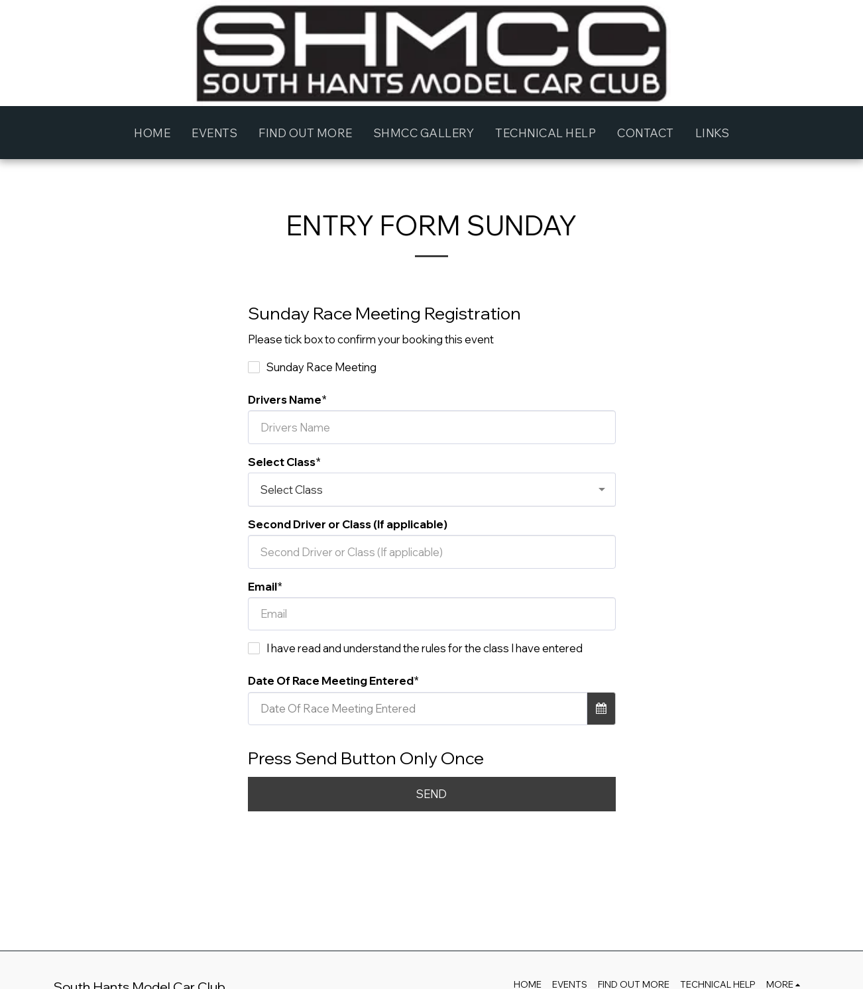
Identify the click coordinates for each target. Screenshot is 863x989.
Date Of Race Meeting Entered (331, 680)
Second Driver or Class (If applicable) (347, 524)
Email (262, 586)
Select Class (282, 462)
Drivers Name (284, 399)
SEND (431, 794)
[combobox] (432, 489)
